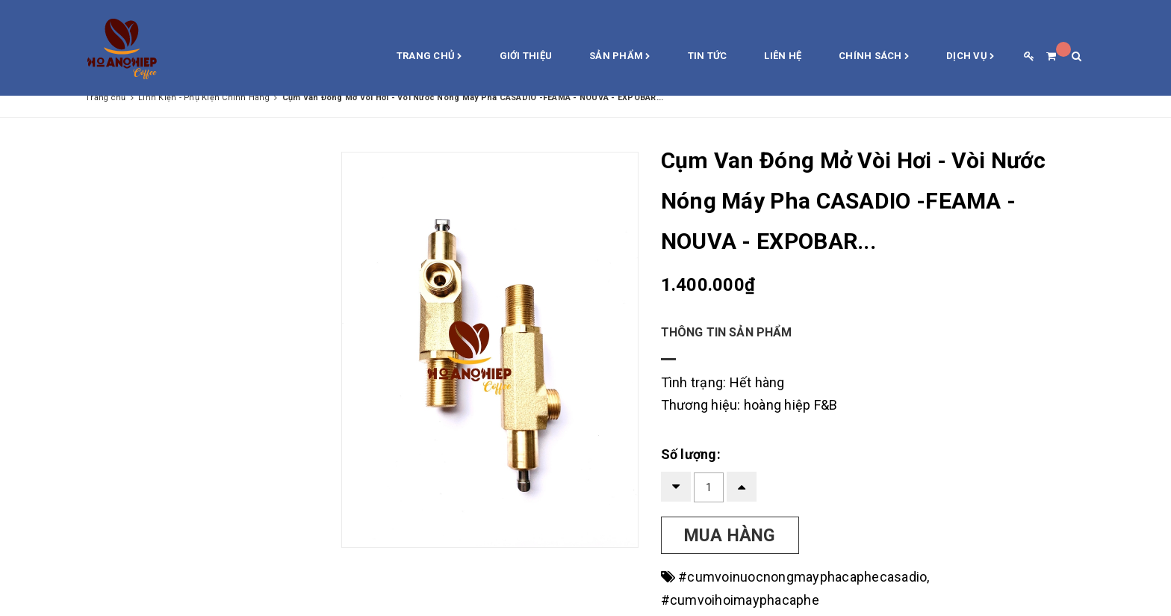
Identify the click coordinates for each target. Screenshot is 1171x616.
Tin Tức (707, 55)
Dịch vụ (970, 57)
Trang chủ (429, 57)
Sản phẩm (619, 57)
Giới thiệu (526, 55)
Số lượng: (691, 454)
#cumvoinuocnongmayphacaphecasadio (802, 577)
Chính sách (874, 57)
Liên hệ (782, 55)
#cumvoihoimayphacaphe (740, 600)
